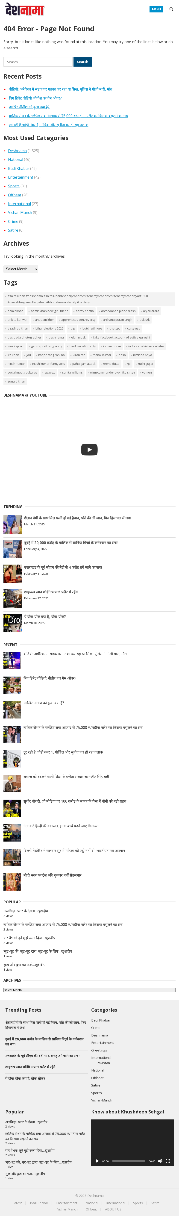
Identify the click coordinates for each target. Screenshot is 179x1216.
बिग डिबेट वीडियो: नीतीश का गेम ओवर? (35, 98)
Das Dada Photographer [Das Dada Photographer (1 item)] (24, 337)
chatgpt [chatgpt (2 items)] (114, 328)
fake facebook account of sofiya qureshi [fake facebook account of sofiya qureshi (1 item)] (121, 337)
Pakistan (103, 1062)
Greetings (99, 1050)
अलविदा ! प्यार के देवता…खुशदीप (25, 910)
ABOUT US (113, 1209)
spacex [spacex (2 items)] (50, 372)
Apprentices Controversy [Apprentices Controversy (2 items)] (78, 320)
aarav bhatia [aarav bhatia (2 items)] (85, 311)
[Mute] (160, 1161)
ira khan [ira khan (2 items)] (13, 355)
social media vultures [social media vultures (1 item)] (22, 372)
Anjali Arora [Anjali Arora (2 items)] (151, 311)
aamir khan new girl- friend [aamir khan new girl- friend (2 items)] (49, 311)
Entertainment (20, 177)
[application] (132, 1142)
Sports (14, 185)
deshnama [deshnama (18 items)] (56, 337)
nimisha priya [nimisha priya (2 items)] (142, 355)
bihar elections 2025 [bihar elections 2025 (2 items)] (49, 328)
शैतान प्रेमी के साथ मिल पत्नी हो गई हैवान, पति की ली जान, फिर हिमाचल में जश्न (77, 518)
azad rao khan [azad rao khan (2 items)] (18, 328)
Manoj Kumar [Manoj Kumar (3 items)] (102, 355)
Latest (17, 1203)
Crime (13, 221)
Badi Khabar (18, 168)
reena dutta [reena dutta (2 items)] (111, 364)
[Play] (97, 1161)
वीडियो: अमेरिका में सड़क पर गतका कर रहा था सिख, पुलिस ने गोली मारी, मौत (60, 89)
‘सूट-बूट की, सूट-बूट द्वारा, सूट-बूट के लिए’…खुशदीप (37, 951)
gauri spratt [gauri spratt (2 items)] (16, 346)
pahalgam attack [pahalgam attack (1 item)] (84, 364)
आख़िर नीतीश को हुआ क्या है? (29, 106)
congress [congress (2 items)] (133, 328)
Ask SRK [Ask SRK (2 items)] (145, 320)
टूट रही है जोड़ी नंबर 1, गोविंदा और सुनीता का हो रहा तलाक (48, 124)
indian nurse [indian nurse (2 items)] (112, 346)
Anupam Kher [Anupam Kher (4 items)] (44, 320)
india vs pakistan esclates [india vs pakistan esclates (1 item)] (146, 346)
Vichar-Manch (20, 212)
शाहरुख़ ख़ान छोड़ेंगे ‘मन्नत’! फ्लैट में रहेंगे (51, 592)
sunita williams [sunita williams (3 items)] (72, 372)
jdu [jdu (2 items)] (28, 355)
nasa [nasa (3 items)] (122, 355)
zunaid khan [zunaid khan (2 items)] (16, 381)
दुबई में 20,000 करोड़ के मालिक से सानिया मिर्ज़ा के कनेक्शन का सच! (71, 542)
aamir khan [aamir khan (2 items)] (15, 311)
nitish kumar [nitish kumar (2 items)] (16, 364)
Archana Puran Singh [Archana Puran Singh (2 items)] (117, 320)
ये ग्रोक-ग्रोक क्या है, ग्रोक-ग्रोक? (45, 616)
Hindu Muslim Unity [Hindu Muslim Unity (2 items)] (83, 346)
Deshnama (17, 150)
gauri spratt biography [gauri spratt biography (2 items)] (46, 346)
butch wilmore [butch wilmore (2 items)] (92, 328)
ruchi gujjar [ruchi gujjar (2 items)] (145, 364)
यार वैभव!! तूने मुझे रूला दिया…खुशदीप (29, 937)
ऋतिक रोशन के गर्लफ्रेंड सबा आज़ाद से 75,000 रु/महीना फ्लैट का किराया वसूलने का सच (68, 115)
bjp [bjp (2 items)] (73, 328)
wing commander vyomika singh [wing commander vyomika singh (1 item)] (112, 372)
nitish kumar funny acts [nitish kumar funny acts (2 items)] (48, 364)
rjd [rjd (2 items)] (129, 364)
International (19, 203)
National (15, 159)
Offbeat (14, 194)
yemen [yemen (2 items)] (147, 372)
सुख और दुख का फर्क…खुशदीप (24, 964)
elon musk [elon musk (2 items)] (78, 337)
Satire (13, 230)
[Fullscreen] (167, 1161)
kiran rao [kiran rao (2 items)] (79, 355)
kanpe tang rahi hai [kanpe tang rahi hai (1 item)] (51, 355)
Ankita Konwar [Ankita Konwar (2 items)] (18, 320)
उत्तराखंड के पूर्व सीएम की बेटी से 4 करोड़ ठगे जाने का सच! (63, 567)
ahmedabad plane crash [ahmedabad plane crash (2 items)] (118, 311)
